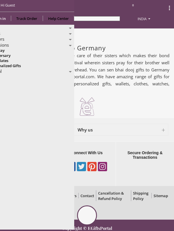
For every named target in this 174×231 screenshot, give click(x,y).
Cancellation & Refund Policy (111, 196)
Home (11, 34)
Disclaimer (49, 195)
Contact (87, 195)
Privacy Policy (27, 196)
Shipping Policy (140, 196)
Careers (69, 195)
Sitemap (161, 195)
